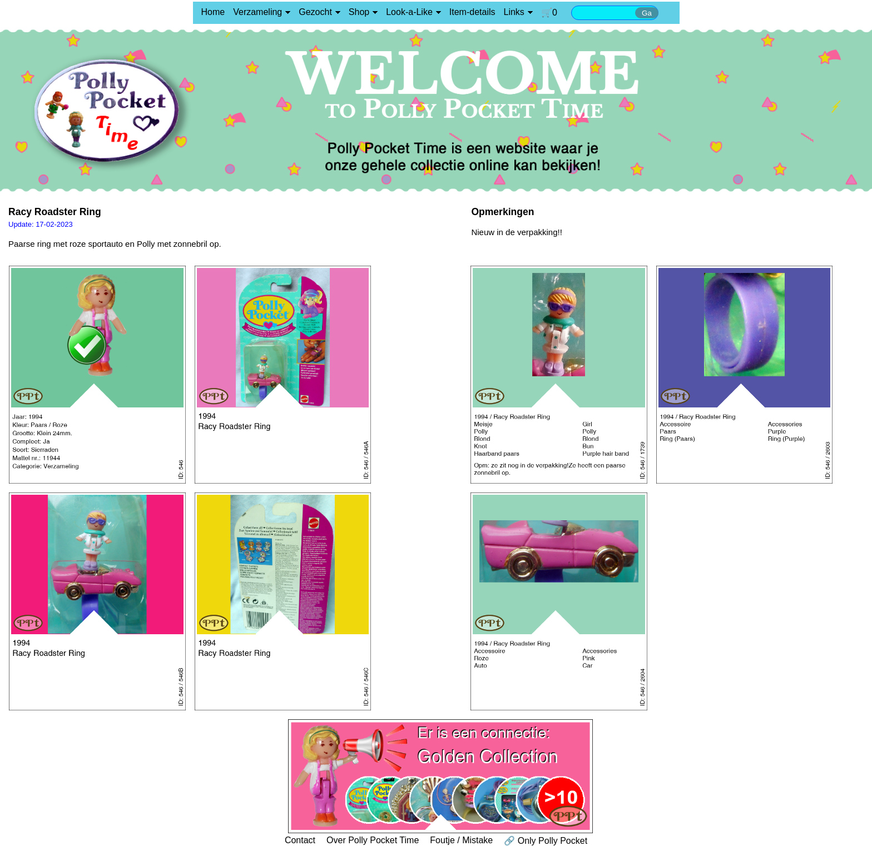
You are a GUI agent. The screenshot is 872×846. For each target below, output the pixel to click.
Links (514, 12)
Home (213, 12)
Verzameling (257, 12)
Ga (647, 13)
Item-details (472, 12)
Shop (359, 12)
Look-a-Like (409, 12)
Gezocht (315, 12)
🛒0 (549, 12)
